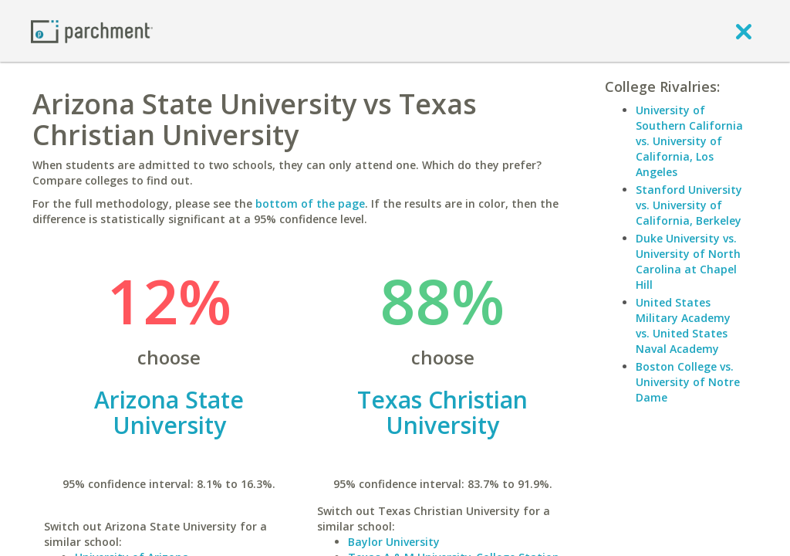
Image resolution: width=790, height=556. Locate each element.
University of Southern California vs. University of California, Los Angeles (689, 141)
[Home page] (92, 30)
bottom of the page (310, 203)
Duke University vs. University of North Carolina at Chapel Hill (688, 261)
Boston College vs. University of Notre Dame (688, 382)
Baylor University (394, 541)
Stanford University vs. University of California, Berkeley (689, 205)
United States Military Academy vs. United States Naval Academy (683, 325)
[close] (743, 31)
